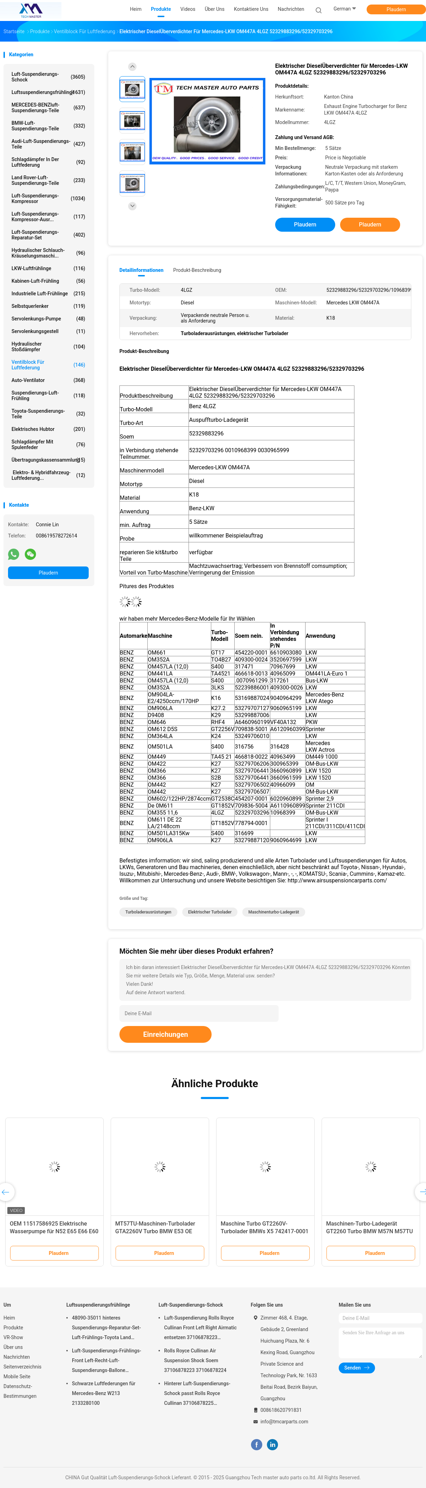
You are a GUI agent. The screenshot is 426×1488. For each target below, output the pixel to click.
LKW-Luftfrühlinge (48, 268)
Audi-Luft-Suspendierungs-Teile (48, 144)
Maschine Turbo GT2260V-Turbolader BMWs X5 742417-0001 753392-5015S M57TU (265, 1231)
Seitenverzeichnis (22, 1367)
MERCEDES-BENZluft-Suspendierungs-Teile (48, 107)
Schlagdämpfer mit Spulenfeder (48, 444)
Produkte (13, 1327)
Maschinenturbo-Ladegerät (273, 912)
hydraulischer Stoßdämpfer (48, 346)
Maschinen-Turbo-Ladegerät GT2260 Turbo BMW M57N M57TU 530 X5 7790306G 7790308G (369, 1231)
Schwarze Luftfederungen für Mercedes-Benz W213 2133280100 (103, 1393)
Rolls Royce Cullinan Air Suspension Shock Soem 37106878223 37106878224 (195, 1360)
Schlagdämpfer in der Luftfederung (48, 162)
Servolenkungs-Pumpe (48, 318)
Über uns (13, 1347)
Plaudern (396, 9)
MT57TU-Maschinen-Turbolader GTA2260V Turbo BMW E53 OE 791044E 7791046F (155, 1231)
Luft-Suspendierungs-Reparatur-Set (48, 234)
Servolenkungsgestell (48, 331)
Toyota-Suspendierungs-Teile (48, 413)
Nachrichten (16, 1357)
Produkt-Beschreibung (197, 270)
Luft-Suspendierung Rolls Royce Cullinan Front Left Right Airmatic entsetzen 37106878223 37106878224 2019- (200, 1328)
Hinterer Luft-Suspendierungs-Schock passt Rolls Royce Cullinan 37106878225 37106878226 (197, 1394)
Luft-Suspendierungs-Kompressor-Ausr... (48, 216)
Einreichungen (165, 1034)
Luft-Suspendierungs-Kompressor (48, 198)
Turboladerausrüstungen (148, 912)
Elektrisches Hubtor (48, 429)
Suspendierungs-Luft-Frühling (48, 395)
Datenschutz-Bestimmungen (19, 1391)
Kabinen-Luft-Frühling (48, 280)
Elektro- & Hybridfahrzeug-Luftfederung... (48, 475)
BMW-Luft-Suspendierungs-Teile (48, 125)
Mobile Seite (16, 1376)
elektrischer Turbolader (210, 912)
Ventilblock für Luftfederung (48, 364)
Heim (9, 1318)
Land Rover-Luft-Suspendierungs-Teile (48, 180)
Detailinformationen (141, 270)
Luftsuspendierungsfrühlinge (48, 92)
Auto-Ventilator (48, 380)
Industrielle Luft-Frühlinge (48, 293)
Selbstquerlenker (48, 306)
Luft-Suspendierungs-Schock (48, 76)
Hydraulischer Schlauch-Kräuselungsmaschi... (48, 253)
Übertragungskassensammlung (48, 459)
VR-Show (13, 1337)
